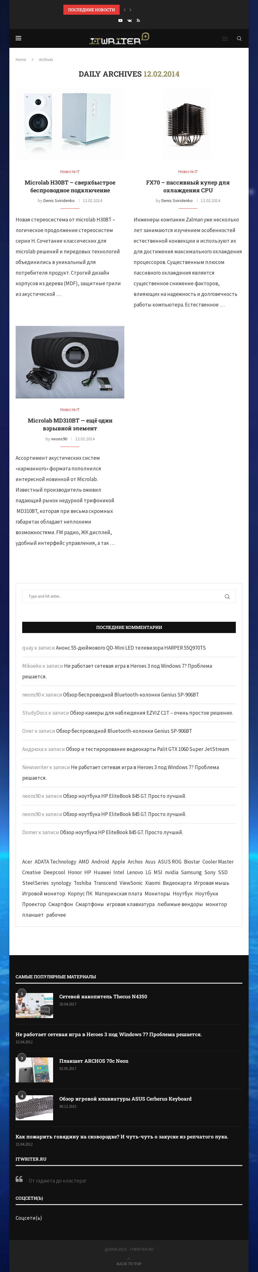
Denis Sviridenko (59, 200)
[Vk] (129, 20)
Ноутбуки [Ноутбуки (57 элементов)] (206, 893)
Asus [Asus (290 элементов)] (150, 861)
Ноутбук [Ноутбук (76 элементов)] (183, 893)
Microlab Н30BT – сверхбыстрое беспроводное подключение (70, 186)
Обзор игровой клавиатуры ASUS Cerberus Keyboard (125, 1098)
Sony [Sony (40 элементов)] (210, 872)
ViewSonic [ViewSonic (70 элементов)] (131, 882)
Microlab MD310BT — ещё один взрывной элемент (70, 424)
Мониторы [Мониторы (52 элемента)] (157, 893)
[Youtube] (120, 20)
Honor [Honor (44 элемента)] (75, 872)
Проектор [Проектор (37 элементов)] (34, 904)
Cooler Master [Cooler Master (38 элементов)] (218, 861)
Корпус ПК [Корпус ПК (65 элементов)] (80, 893)
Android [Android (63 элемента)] (100, 861)
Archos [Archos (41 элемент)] (135, 861)
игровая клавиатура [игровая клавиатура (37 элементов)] (131, 904)
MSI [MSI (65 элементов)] (158, 872)
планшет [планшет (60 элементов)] (33, 914)
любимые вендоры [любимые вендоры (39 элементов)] (180, 904)
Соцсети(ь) (29, 1217)
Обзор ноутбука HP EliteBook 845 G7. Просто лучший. (124, 796)
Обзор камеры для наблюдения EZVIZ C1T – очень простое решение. (151, 712)
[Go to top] (129, 1263)
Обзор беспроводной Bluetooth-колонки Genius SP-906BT (131, 694)
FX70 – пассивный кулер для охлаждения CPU (188, 186)
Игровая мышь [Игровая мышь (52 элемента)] (211, 882)
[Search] (239, 38)
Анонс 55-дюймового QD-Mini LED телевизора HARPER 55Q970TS (131, 647)
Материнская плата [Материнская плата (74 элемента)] (118, 893)
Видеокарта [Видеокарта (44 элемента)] (177, 882)
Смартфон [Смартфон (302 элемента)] (60, 904)
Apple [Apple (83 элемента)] (118, 861)
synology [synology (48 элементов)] (61, 882)
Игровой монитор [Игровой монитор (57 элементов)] (43, 893)
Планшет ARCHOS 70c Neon (93, 1060)
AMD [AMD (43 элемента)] (84, 861)
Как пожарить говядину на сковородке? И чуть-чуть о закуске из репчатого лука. (122, 1136)
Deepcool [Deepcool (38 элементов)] (54, 872)
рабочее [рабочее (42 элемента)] (56, 914)
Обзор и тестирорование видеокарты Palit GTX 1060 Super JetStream (147, 749)
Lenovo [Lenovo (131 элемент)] (135, 872)
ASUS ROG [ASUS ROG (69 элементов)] (169, 861)
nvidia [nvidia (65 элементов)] (171, 872)
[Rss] (138, 20)
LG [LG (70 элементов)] (148, 872)
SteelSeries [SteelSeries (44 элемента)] (35, 882)
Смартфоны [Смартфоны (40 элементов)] (90, 904)
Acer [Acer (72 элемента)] (27, 861)
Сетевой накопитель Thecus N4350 (103, 996)
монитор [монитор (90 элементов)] (216, 904)
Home (21, 59)
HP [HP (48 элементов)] (87, 872)
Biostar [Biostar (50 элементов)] (192, 861)
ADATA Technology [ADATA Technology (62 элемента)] (55, 861)
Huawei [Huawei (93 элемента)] (102, 872)
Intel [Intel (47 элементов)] (118, 872)
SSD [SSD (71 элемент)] (223, 872)
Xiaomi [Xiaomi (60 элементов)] (152, 882)
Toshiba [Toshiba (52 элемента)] (82, 882)
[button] (124, 10)
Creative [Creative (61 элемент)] (31, 872)
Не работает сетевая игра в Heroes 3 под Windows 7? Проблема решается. (109, 1034)
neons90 (59, 439)
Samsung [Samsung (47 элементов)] (191, 872)
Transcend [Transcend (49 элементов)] (105, 882)
